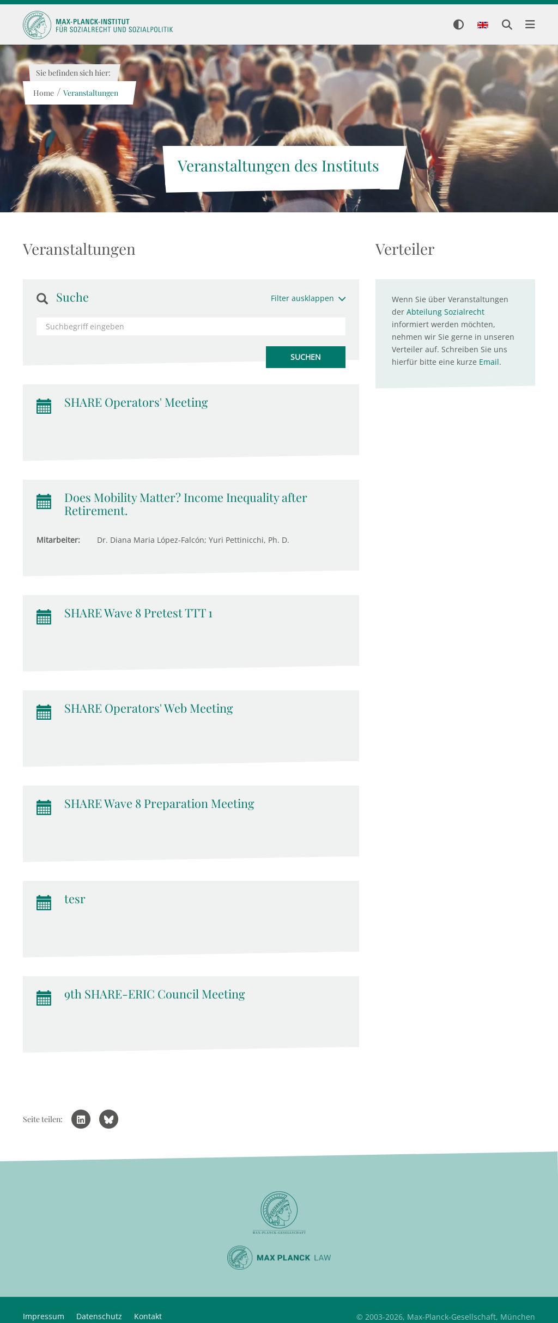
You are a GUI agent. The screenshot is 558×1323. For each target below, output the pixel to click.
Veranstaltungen (90, 93)
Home (43, 93)
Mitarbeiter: (58, 540)
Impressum (43, 1316)
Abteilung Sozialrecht (445, 312)
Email (489, 362)
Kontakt (148, 1316)
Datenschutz (99, 1316)
